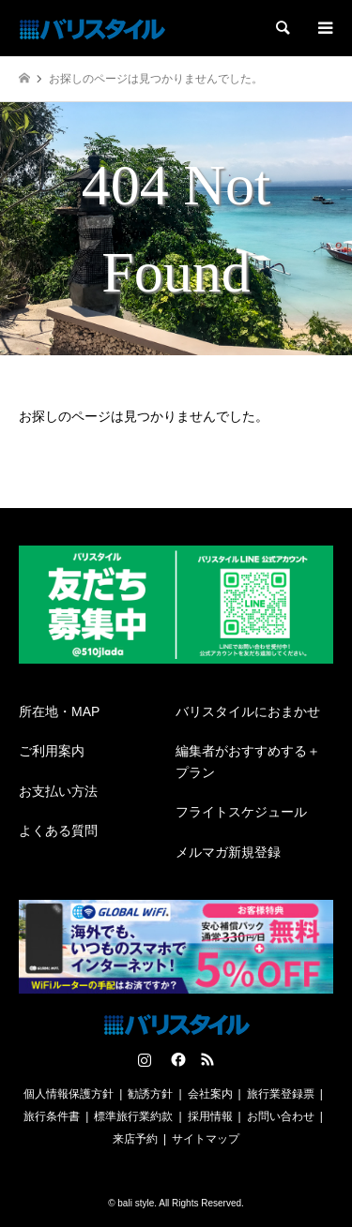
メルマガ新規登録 (228, 852)
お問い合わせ (280, 1116)
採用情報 (210, 1116)
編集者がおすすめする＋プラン (248, 761)
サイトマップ (205, 1138)
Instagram (144, 1059)
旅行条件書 (51, 1116)
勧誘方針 (150, 1093)
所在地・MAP (59, 711)
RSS (207, 1059)
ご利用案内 (51, 750)
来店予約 (135, 1138)
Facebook (176, 1059)
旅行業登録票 (280, 1093)
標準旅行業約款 (133, 1116)
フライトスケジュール (241, 811)
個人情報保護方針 (68, 1093)
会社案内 (210, 1093)
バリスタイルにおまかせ (248, 711)
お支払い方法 (58, 791)
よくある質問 (58, 830)
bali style (135, 1203)
